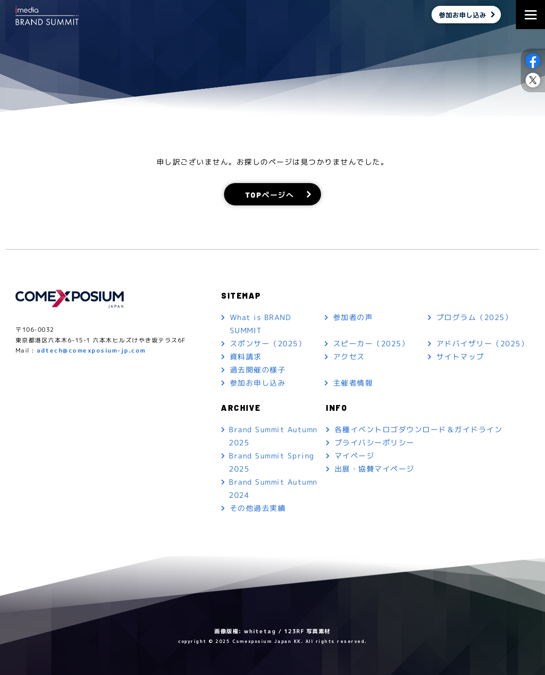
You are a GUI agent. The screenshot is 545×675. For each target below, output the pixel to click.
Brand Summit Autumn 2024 (273, 488)
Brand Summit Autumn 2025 (273, 436)
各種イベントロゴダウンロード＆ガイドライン (419, 429)
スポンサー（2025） (268, 343)
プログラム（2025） (474, 317)
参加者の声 (353, 317)
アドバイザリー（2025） (482, 343)
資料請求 (246, 357)
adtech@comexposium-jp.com (91, 350)
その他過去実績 (258, 508)
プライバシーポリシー (375, 443)
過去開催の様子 (258, 370)
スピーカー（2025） (371, 343)
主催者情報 (353, 383)
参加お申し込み (462, 14)
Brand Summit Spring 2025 (272, 462)
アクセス (349, 357)
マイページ (355, 456)
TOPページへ (269, 194)
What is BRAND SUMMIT (260, 324)
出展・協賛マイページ (375, 469)
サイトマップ (460, 357)
